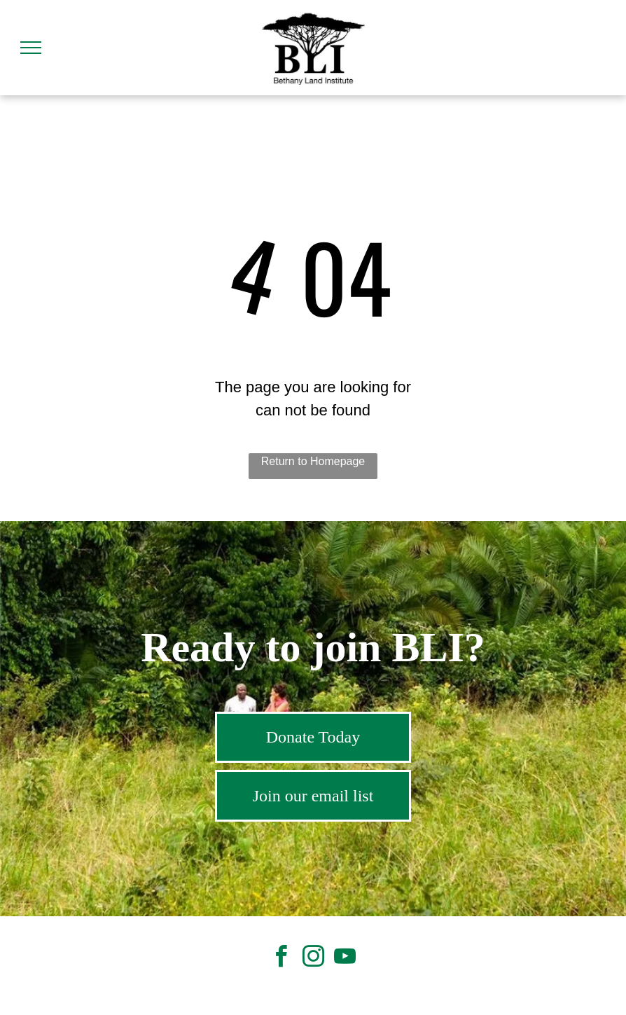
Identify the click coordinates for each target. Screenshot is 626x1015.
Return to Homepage (313, 461)
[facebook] (281, 958)
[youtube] (344, 958)
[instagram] (313, 958)
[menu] (31, 47)
